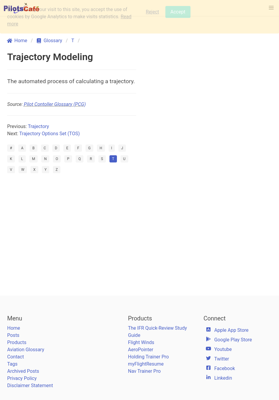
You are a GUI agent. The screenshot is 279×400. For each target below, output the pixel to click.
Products (16, 342)
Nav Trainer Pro (144, 371)
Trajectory (38, 126)
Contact (15, 357)
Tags (12, 364)
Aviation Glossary (25, 349)
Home (13, 328)
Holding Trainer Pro (148, 357)
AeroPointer (140, 349)
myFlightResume (146, 364)
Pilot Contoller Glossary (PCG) (55, 104)
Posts (13, 335)
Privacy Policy (22, 378)
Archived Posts (23, 371)
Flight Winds (141, 342)
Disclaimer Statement (30, 385)
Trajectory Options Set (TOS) (49, 133)
